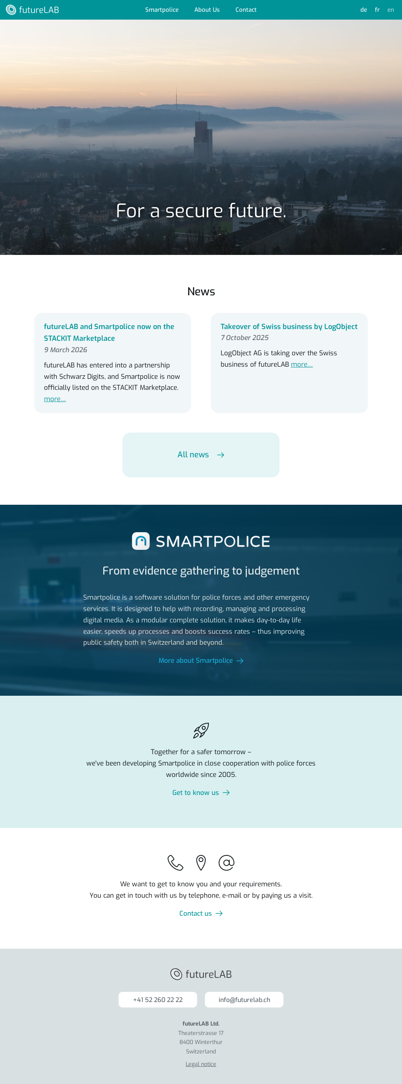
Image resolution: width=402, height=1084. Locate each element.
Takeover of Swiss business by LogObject (289, 326)
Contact (246, 10)
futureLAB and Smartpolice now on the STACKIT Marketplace (109, 333)
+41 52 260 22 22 (158, 1000)
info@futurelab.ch (244, 1000)
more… (55, 399)
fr (377, 10)
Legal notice (201, 1064)
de (363, 10)
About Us (207, 10)
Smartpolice (162, 10)
